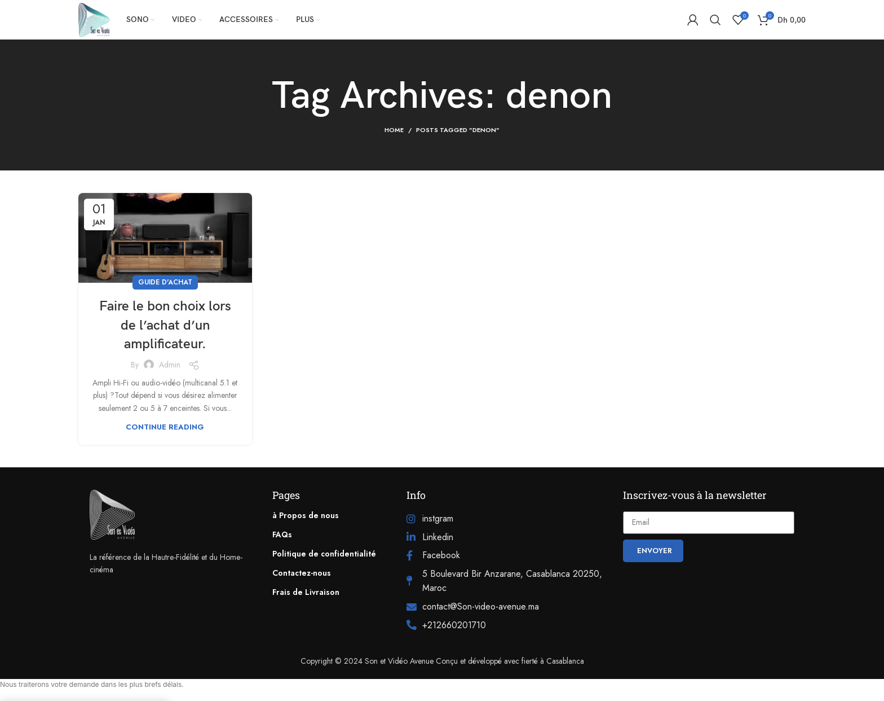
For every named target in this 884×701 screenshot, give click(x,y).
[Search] (715, 19)
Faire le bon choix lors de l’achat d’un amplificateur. (165, 325)
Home (394, 129)
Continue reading (165, 427)
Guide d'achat (165, 282)
